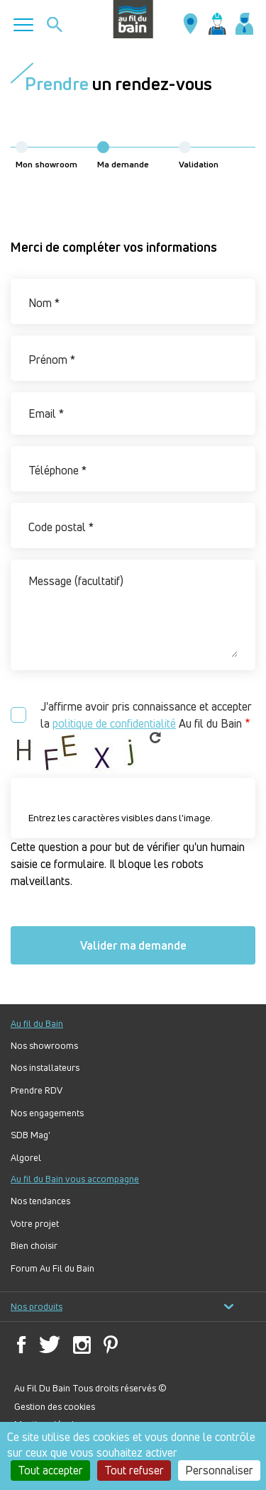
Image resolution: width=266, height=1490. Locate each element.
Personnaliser (219, 1470)
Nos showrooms (44, 1045)
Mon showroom (46, 155)
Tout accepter (50, 1470)
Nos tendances (40, 1201)
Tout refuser (134, 1470)
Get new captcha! (155, 737)
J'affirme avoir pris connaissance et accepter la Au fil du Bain (146, 715)
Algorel (26, 1157)
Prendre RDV (36, 1090)
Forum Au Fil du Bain (52, 1268)
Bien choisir (34, 1245)
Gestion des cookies (54, 1406)
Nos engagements (47, 1113)
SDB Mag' (30, 1135)
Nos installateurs (45, 1067)
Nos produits (122, 1306)
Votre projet (35, 1223)
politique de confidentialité (114, 723)
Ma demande (123, 155)
